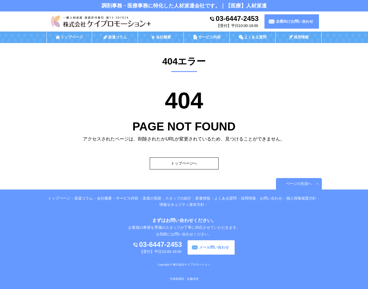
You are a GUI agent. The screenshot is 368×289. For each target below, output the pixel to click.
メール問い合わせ (214, 247)
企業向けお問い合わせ (294, 21)
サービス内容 (127, 198)
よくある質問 (225, 198)
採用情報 (248, 198)
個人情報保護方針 (301, 198)
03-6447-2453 (237, 18)
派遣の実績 (152, 198)
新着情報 (202, 198)
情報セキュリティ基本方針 (181, 204)
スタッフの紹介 (178, 198)
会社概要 (104, 198)
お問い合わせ (271, 198)
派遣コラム (83, 198)
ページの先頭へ (299, 183)
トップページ (59, 198)
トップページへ (184, 163)
